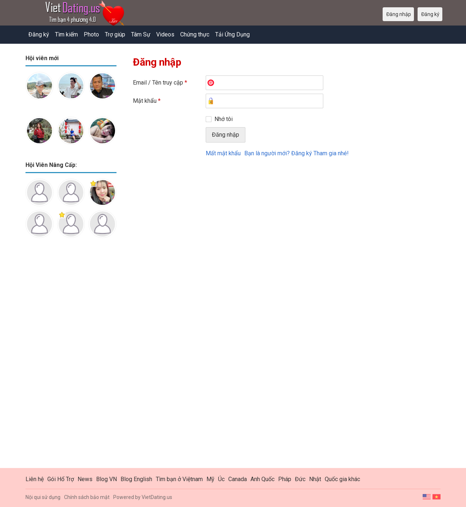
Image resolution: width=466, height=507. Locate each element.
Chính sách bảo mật (87, 497)
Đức (300, 479)
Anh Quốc (262, 479)
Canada (237, 479)
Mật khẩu (147, 100)
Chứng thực (194, 34)
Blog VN (106, 479)
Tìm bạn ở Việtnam (179, 479)
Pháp (284, 479)
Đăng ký (38, 34)
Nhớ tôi (223, 119)
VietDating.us (157, 497)
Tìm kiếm (66, 34)
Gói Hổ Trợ (60, 479)
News (85, 479)
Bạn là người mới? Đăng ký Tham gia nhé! (296, 153)
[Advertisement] (71, 358)
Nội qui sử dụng (42, 497)
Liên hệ (34, 479)
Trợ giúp (115, 34)
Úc (221, 479)
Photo (91, 34)
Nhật (315, 479)
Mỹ (210, 479)
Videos (165, 34)
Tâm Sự (140, 34)
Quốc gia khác (342, 479)
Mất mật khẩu (223, 153)
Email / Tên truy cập (160, 82)
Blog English (136, 479)
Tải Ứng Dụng (232, 34)
